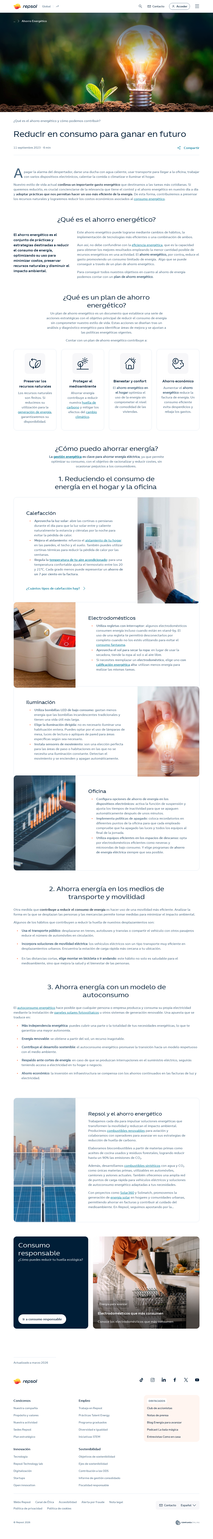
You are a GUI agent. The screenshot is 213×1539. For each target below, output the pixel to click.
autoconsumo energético (36, 1008)
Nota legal (116, 1502)
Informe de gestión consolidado (99, 1478)
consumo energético (149, 199)
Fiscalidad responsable (94, 1485)
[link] (155, 6)
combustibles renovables (126, 1131)
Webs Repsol (22, 1502)
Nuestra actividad (25, 1422)
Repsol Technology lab (28, 1464)
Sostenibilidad (90, 1449)
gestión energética (67, 457)
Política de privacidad (28, 1508)
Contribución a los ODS (93, 1471)
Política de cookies (59, 1508)
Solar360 (127, 1193)
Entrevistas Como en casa (164, 1436)
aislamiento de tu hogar (103, 540)
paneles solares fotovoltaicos (76, 1012)
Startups (19, 1478)
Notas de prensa (157, 1415)
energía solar (120, 1197)
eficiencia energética (147, 245)
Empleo (84, 1401)
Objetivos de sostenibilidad (97, 1456)
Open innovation (24, 1485)
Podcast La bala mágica (162, 1429)
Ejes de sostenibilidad (93, 1464)
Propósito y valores (26, 1415)
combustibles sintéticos (142, 1166)
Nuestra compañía (26, 1408)
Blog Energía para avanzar (164, 1422)
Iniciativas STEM (89, 1436)
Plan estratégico (24, 1436)
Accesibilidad (68, 1502)
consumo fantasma (110, 645)
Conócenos (22, 1401)
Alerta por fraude (93, 1502)
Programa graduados (93, 1422)
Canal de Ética (44, 1502)
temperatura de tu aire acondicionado (78, 560)
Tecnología (21, 1456)
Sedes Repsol (22, 1429)
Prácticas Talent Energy (94, 1415)
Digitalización (23, 1471)
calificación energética (113, 665)
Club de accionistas (159, 1408)
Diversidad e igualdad (93, 1429)
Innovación (22, 1449)
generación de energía (34, 412)
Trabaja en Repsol (90, 1408)
